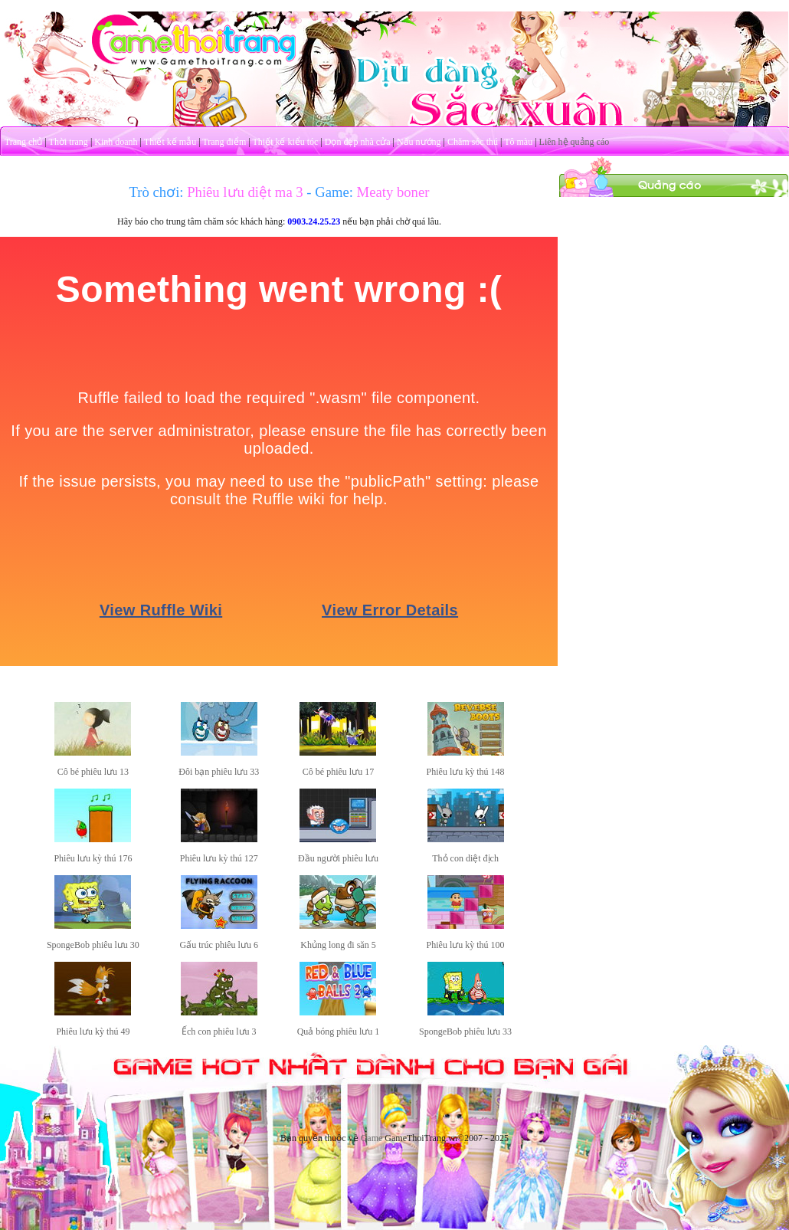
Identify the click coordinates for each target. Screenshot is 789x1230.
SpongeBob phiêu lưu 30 (93, 945)
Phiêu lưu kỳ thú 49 (92, 1031)
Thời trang (68, 141)
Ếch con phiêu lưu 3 (219, 1031)
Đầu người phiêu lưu (338, 858)
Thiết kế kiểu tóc (285, 141)
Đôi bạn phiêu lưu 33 (218, 771)
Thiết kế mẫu (170, 141)
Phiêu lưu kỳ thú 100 (466, 945)
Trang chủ (24, 141)
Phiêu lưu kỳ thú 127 (219, 858)
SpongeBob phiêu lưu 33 (465, 1031)
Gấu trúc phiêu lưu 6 (219, 945)
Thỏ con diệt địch (465, 858)
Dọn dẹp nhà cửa (358, 141)
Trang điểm (224, 141)
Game (372, 1138)
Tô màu (518, 141)
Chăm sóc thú (472, 141)
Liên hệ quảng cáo (574, 141)
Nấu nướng (419, 141)
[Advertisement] (674, 293)
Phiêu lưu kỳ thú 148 (466, 771)
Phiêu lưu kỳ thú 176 (93, 858)
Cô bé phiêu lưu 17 (338, 771)
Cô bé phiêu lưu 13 (93, 771)
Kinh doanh (115, 141)
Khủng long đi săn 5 (337, 945)
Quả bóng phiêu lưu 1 (338, 1031)
